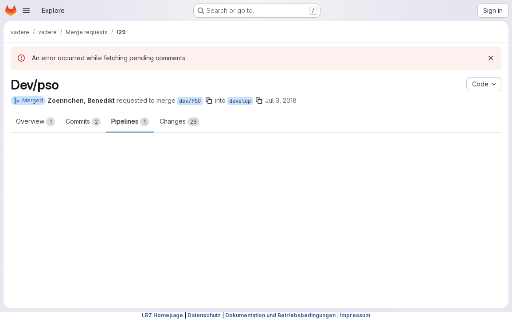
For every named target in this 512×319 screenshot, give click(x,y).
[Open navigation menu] (26, 11)
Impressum (355, 315)
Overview (35, 121)
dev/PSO (190, 101)
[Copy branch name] (208, 100)
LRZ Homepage (162, 315)
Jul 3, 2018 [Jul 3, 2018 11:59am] (281, 100)
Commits (83, 121)
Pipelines (130, 121)
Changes (179, 121)
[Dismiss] (490, 58)
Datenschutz (204, 315)
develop (240, 101)
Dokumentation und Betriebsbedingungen (280, 315)
